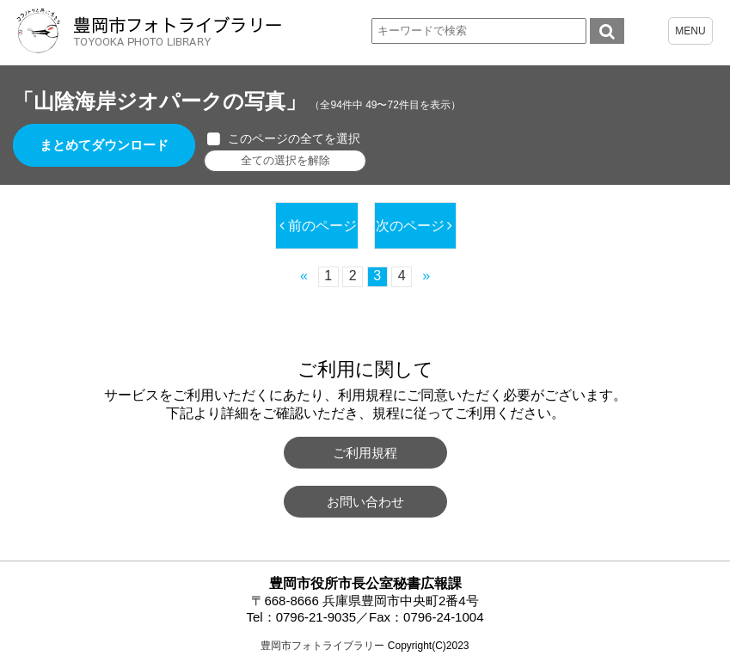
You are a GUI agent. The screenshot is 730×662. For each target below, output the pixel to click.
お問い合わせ (365, 501)
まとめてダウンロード (104, 145)
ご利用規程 (365, 452)
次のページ (410, 225)
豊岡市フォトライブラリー (322, 646)
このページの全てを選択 (295, 138)
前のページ (322, 225)
